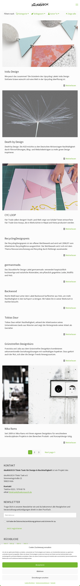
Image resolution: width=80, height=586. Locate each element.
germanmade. (13, 265)
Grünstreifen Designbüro (19, 344)
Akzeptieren (40, 565)
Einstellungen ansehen (40, 578)
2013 (19, 543)
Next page (50, 452)
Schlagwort (38, 13)
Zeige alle (70, 13)
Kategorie (22, 13)
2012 (25, 543)
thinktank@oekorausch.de (20, 492)
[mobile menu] (77, 5)
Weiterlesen (71, 85)
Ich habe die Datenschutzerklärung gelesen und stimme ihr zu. (31, 521)
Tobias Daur (11, 317)
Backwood (11, 291)
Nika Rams (11, 428)
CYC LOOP (10, 215)
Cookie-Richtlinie (30, 583)
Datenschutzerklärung (42, 583)
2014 (12, 543)
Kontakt (53, 583)
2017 (6, 543)
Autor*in (54, 13)
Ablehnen (40, 571)
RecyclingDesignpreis (17, 238)
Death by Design (14, 142)
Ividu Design (12, 71)
